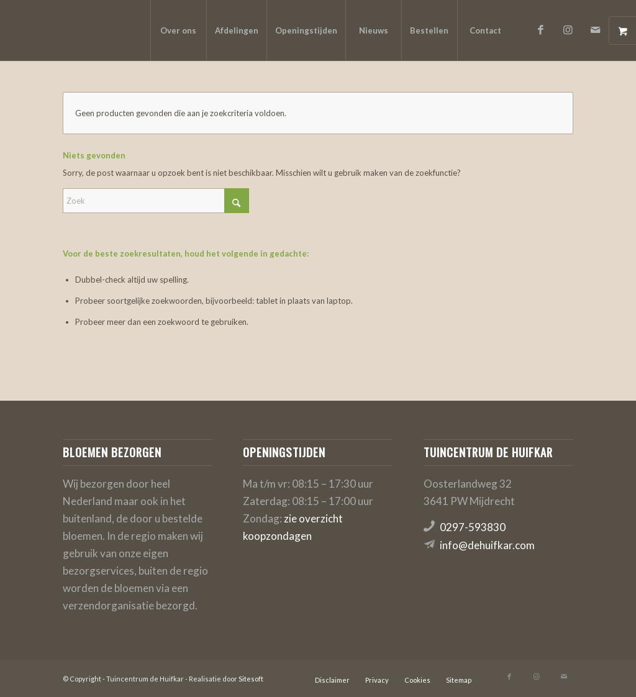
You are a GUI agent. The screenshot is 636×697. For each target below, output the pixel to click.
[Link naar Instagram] (568, 29)
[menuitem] (178, 30)
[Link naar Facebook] (541, 29)
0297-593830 (473, 527)
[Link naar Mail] (595, 29)
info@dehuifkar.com (487, 545)
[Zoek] (156, 200)
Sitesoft (250, 679)
